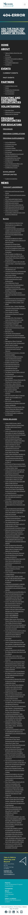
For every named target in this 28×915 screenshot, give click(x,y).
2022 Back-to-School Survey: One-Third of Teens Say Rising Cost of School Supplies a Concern (15, 409)
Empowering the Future (12, 370)
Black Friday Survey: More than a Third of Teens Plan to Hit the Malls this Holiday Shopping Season (15, 621)
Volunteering (10, 106)
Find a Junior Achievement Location (13, 900)
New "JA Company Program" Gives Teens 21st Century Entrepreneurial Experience (15, 756)
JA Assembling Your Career (13, 158)
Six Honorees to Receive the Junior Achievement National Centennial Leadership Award (15, 681)
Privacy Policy (9, 61)
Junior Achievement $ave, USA (14, 163)
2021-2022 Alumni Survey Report (14, 208)
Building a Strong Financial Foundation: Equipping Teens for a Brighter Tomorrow (15, 289)
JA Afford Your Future (11, 167)
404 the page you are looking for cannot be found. (13, 31)
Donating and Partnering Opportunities (11, 100)
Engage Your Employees (12, 90)
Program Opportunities (11, 119)
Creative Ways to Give (11, 86)
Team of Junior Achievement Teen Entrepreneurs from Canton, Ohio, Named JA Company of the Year (15, 663)
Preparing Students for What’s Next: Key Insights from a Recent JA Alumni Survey (15, 240)
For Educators (11, 124)
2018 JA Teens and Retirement (14, 201)
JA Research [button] (8, 892)
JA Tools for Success (11, 144)
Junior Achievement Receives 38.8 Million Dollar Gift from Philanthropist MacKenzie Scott (15, 483)
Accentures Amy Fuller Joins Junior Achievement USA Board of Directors (15, 657)
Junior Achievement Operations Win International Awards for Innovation (14, 497)
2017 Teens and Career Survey (13, 199)
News (5, 182)
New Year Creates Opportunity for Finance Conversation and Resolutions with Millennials (14, 783)
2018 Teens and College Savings (14, 205)
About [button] (7, 891)
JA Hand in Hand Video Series (13, 150)
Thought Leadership (12, 187)
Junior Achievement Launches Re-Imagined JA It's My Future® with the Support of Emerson (15, 471)
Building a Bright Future (12, 362)
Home (4, 44)
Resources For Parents (11, 114)
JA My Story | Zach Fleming (13, 384)
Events (6, 68)
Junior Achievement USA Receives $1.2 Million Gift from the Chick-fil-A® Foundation (15, 652)
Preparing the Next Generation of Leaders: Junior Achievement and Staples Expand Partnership (14, 230)
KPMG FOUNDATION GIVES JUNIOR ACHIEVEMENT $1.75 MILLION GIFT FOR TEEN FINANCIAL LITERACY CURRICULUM (13, 811)
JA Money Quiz (9, 146)
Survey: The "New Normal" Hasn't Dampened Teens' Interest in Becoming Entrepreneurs (14, 603)
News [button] (6, 896)
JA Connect (8, 152)
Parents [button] (7, 882)
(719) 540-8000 (8, 872)
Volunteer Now (9, 110)
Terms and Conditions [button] (7, 906)
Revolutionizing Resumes (12, 364)
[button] (6, 912)
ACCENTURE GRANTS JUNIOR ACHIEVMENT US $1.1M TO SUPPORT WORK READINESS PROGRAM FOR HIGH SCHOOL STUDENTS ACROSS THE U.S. (14, 832)
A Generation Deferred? (12, 323)
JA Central (8, 57)
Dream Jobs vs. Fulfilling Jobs (13, 325)
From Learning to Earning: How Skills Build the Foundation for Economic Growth (14, 225)
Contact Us (8, 64)
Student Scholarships (11, 178)
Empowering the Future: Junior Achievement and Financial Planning (14, 349)
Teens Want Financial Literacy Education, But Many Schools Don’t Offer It (15, 294)
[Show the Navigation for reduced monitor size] (25, 4)
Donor (7, 88)
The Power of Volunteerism (13, 333)
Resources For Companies (12, 112)
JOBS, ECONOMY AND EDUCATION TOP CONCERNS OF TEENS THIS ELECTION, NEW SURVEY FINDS (15, 840)
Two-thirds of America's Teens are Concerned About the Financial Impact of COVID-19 (14, 555)
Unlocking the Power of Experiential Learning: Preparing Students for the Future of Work (15, 273)
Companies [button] (9, 888)
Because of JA (9, 331)
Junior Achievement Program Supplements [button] (14, 885)
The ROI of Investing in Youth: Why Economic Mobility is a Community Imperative (15, 250)
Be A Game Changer (11, 389)
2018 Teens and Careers (12, 203)
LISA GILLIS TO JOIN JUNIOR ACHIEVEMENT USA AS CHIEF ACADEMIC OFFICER (13, 846)
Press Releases (10, 419)
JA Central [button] (15, 908)
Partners (7, 82)
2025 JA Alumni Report (11, 210)
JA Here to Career (10, 148)
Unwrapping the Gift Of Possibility (14, 335)
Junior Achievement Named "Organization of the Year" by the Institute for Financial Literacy (14, 597)
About (5, 49)
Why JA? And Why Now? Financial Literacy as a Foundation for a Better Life (14, 397)
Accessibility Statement (11, 62)
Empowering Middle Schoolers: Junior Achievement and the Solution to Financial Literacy (14, 358)
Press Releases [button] (9, 894)
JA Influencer (9, 161)
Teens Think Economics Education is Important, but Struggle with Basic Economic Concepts (15, 626)
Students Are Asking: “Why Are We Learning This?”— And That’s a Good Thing (15, 263)
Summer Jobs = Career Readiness (14, 306)
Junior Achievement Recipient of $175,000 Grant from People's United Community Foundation (14, 751)
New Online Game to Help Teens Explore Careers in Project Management (14, 568)
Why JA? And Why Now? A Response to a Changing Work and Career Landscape (15, 403)
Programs (8, 129)
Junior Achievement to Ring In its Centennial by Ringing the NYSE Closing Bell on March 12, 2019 (14, 477)
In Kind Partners (9, 91)
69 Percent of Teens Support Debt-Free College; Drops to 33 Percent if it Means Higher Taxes (15, 466)
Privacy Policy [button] (17, 906)
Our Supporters (9, 93)
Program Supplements (13, 138)
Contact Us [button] (8, 871)
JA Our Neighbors (10, 142)
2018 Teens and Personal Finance (14, 207)
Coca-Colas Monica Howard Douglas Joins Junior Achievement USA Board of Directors (15, 702)
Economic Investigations (12, 165)
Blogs (6, 219)
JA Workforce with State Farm (13, 277)
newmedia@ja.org (9, 874)
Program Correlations (14, 134)
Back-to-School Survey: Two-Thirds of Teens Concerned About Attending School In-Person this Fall (15, 518)
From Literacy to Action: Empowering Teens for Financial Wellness (14, 314)
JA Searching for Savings (12, 160)
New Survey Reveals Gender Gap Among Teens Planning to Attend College (14, 770)
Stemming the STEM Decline (13, 322)
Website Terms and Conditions (13, 59)
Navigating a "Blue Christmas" (13, 341)
